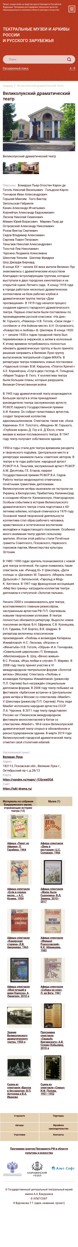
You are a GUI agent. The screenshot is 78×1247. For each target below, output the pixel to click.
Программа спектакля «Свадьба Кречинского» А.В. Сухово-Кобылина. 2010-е (52, 1040)
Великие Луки (13, 757)
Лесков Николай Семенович (23, 217)
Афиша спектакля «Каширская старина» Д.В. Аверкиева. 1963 (18, 942)
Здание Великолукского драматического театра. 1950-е (17, 1037)
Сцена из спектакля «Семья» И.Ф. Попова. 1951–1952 (53, 1089)
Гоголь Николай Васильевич (23, 190)
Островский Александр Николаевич (29, 226)
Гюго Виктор (38, 199)
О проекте (19, 1116)
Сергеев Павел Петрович (21, 239)
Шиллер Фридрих (42, 258)
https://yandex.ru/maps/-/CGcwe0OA (28, 779)
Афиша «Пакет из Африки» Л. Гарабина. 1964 (18, 846)
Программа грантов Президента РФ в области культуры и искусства (39, 1150)
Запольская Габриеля (18, 203)
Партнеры (58, 1116)
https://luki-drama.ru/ (17, 788)
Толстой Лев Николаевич (21, 249)
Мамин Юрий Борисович (21, 221)
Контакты (58, 1134)
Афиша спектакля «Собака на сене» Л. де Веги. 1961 (52, 990)
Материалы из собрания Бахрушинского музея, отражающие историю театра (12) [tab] (18, 803)
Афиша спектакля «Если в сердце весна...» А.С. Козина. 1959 (18, 893)
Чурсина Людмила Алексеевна (25, 253)
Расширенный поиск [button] (16, 68)
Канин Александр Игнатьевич (24, 208)
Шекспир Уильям (15, 258)
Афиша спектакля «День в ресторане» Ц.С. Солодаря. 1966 (52, 848)
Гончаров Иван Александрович (25, 194)
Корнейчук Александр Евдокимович (29, 212)
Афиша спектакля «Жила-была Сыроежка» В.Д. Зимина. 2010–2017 (52, 895)
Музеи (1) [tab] (54, 801)
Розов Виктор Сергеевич (21, 230)
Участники (19, 1134)
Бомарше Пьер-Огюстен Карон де (42, 185)
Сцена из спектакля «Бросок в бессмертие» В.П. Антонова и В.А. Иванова (19, 1091)
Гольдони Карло (57, 190)
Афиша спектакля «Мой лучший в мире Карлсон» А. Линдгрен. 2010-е (18, 991)
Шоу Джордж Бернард (19, 262)
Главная (8, 85)
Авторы (19, 1125)
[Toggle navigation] (72, 9)
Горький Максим (15, 199)
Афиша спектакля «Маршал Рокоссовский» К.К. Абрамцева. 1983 (52, 944)
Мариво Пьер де (52, 221)
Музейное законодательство (58, 1127)
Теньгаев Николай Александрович (28, 244)
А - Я (72, 68)
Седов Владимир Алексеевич (24, 235)
